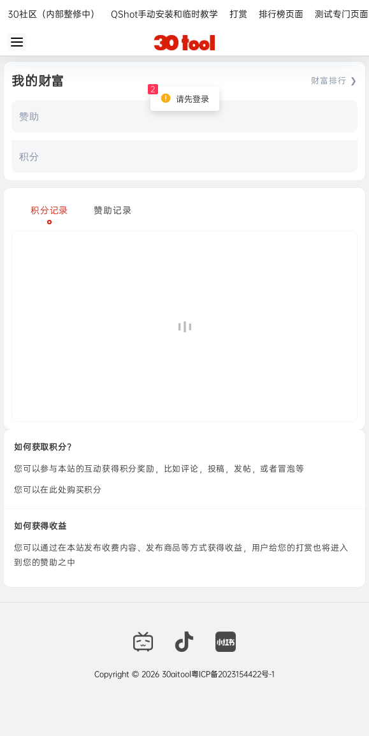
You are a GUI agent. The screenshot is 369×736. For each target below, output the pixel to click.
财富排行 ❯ (334, 80)
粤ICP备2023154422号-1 (233, 674)
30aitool (175, 674)
